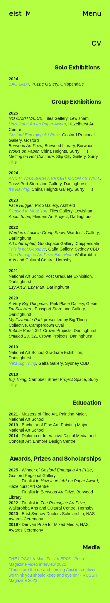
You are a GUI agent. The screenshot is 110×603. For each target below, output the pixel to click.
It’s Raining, (20, 189)
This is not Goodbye (27, 249)
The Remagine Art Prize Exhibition (41, 254)
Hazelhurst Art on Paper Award (37, 124)
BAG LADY (19, 84)
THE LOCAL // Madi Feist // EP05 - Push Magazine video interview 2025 (46, 561)
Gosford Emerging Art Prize (34, 134)
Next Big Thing (22, 363)
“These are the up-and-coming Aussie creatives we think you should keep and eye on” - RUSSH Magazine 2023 (53, 575)
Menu (91, 13)
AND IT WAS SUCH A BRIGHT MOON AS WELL (54, 178)
